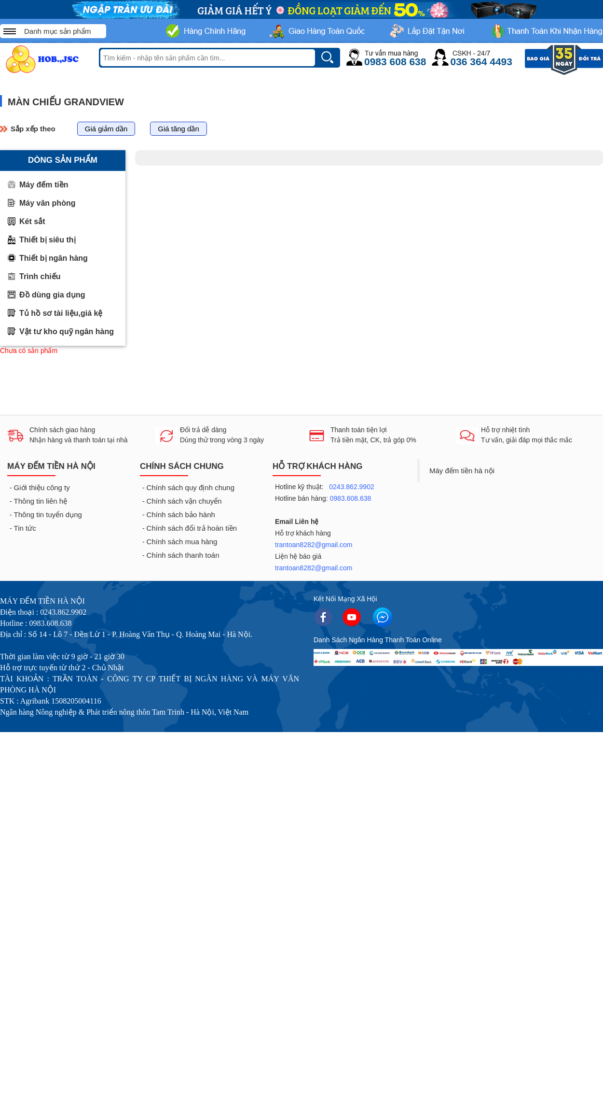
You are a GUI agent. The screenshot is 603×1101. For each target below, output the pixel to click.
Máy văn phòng (47, 203)
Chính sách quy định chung (190, 487)
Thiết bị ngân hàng (53, 258)
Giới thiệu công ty (42, 487)
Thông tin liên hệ (41, 501)
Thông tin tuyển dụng (48, 514)
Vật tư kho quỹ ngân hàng (66, 331)
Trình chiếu (39, 276)
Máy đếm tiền (44, 185)
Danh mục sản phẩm (57, 31)
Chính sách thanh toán (183, 555)
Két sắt (32, 221)
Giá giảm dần (106, 129)
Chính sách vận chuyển (184, 501)
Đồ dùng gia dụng (52, 295)
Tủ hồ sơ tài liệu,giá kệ (60, 313)
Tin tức (25, 528)
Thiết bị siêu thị (47, 240)
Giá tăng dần (178, 129)
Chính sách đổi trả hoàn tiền (192, 528)
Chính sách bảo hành (181, 514)
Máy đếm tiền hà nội (461, 470)
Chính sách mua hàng (182, 541)
